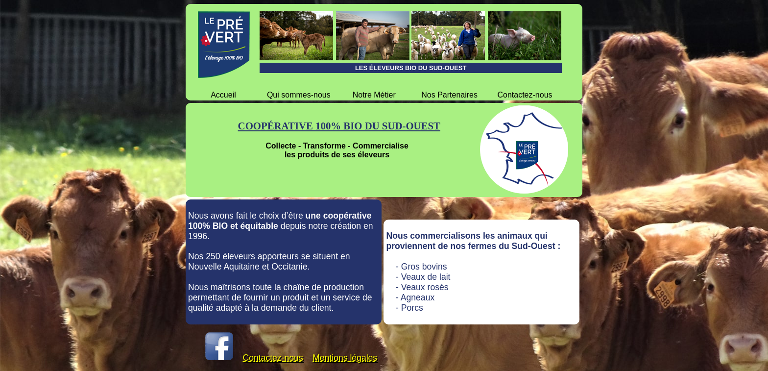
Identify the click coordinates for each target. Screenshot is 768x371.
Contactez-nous (524, 95)
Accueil (223, 95)
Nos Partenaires (449, 95)
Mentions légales (344, 358)
